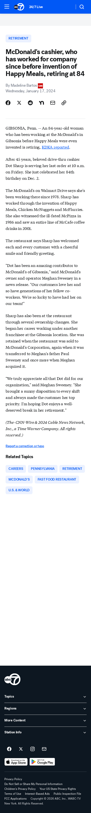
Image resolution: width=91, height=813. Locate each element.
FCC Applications (15, 798)
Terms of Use (12, 793)
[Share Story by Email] (53, 103)
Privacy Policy (13, 779)
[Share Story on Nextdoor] (41, 103)
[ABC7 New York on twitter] (21, 749)
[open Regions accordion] (45, 709)
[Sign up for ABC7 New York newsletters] (44, 749)
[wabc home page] (12, 679)
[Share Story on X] (19, 103)
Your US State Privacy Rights (58, 788)
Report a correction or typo (25, 446)
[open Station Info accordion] (45, 733)
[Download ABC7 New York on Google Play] (42, 762)
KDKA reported (55, 147)
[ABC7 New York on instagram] (32, 749)
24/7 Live (36, 7)
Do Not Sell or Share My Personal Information (33, 784)
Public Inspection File (67, 793)
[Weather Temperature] (67, 7)
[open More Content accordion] (45, 721)
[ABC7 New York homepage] (19, 7)
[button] (7, 6)
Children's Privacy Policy (20, 788)
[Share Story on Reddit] (30, 103)
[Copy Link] (64, 103)
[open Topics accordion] (45, 697)
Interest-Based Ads (37, 793)
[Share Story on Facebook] (8, 103)
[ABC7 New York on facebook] (9, 749)
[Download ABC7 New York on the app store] (16, 762)
